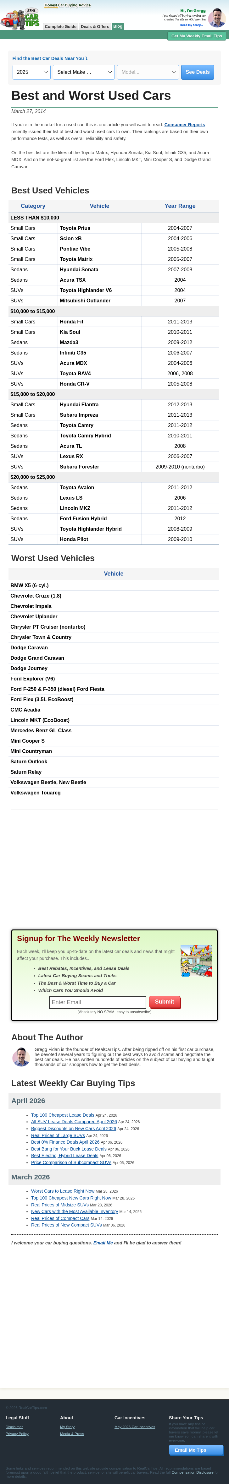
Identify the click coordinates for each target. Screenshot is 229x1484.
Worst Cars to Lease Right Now (62, 1191)
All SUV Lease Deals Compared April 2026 (74, 1121)
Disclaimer (14, 1427)
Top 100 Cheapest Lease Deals (62, 1115)
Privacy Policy (17, 1434)
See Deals (198, 72)
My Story (67, 1427)
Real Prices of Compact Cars (60, 1218)
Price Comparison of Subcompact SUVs (71, 1162)
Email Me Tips (190, 1450)
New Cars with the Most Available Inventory (74, 1211)
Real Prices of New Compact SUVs (66, 1224)
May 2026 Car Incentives (134, 1427)
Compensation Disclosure (193, 1472)
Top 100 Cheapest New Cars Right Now (71, 1197)
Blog (117, 26)
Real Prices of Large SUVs (58, 1135)
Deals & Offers (95, 26)
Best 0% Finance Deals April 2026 (65, 1142)
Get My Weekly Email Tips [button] (196, 36)
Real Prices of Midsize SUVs (60, 1204)
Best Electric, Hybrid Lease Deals (64, 1155)
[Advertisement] (114, 875)
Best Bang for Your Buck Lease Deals (69, 1148)
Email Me (103, 1242)
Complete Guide (60, 26)
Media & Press (72, 1434)
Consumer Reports (185, 124)
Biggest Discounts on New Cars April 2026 (73, 1128)
